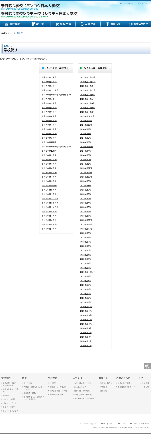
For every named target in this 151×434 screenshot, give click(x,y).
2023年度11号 (86, 172)
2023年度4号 (85, 203)
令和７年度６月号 (49, 116)
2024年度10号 (86, 125)
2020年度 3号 (86, 337)
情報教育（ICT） (30, 393)
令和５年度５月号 (49, 224)
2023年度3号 (85, 207)
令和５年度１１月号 (50, 203)
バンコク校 (145, 383)
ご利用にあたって (89, 424)
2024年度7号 (85, 138)
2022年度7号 (85, 242)
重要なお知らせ (106, 383)
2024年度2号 (85, 160)
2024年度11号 (86, 121)
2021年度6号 (85, 281)
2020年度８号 (86, 315)
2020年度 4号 (86, 333)
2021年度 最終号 (88, 272)
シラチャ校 (145, 387)
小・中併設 (28, 383)
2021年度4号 (85, 289)
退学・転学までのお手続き (84, 398)
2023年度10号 (86, 177)
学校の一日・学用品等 (58, 387)
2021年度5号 (85, 285)
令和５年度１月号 (49, 194)
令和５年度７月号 (49, 216)
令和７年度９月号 (49, 103)
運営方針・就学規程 (82, 391)
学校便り (20, 33)
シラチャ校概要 (9, 407)
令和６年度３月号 (49, 129)
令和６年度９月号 (49, 155)
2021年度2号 (85, 298)
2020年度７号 (86, 320)
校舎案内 (53, 383)
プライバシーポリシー (141, 424)
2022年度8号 (85, 237)
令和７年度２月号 (49, 82)
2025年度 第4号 (87, 103)
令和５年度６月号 (49, 220)
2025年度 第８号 (88, 86)
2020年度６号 (86, 324)
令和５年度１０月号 (50, 207)
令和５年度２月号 (49, 190)
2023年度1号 (85, 216)
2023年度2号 (85, 211)
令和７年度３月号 (49, 77)
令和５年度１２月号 (50, 198)
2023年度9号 (85, 181)
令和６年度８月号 (49, 160)
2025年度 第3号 (87, 108)
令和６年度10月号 (49, 151)
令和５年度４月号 (49, 229)
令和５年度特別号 (49, 185)
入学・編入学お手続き (82, 383)
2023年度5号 (85, 198)
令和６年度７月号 (49, 164)
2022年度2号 (85, 263)
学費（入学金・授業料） (83, 395)
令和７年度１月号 (49, 86)
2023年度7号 (85, 190)
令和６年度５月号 (49, 172)
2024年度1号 (85, 164)
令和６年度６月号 (49, 168)
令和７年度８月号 (49, 108)
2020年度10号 (86, 307)
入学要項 (88, 24)
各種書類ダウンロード (126, 387)
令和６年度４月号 (49, 177)
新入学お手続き (80, 387)
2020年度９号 (86, 311)
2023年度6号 (85, 194)
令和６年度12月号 (49, 142)
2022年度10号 (86, 229)
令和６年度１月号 (49, 138)
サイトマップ (144, 3)
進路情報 (103, 391)
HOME (3, 33)
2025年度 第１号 (87, 116)
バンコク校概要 (9, 399)
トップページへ (127, 3)
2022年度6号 (85, 246)
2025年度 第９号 (88, 82)
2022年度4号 (85, 255)
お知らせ (113, 24)
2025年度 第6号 (87, 95)
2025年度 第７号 (88, 90)
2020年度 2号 (86, 341)
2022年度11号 (86, 224)
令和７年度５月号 (49, 121)
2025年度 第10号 (88, 77)
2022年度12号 (86, 220)
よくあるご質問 (124, 383)
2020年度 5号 (86, 328)
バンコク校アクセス (10, 403)
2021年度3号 (85, 294)
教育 (37, 24)
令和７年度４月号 (49, 125)
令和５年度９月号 (49, 211)
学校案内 (12, 24)
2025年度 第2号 (87, 112)
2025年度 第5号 (87, 99)
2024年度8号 (85, 134)
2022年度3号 (85, 259)
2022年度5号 (85, 250)
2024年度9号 (85, 129)
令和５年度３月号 (49, 181)
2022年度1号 (85, 268)
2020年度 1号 (86, 346)
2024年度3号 (85, 155)
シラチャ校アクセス (10, 411)
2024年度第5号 (86, 147)
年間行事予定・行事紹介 (59, 391)
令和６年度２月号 (49, 134)
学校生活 (63, 24)
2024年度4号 (85, 151)
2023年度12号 (86, 168)
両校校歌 (6, 395)
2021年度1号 (85, 302)
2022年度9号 (85, 233)
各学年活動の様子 (56, 395)
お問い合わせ (138, 24)
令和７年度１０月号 (50, 99)
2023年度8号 (85, 185)
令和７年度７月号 (49, 112)
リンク (123, 424)
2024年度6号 (85, 142)
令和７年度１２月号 (50, 90)
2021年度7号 (85, 276)
